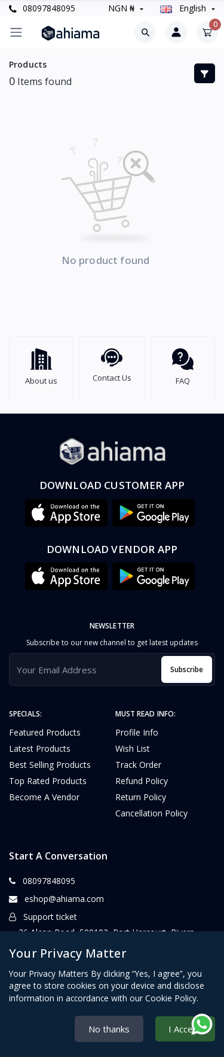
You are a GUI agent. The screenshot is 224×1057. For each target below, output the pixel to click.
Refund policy (141, 775)
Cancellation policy (151, 807)
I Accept (185, 1029)
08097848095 (42, 8)
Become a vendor (44, 791)
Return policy (140, 791)
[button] (66, 507)
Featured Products (45, 727)
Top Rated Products (48, 775)
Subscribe (186, 664)
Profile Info (136, 727)
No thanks (109, 1029)
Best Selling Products (50, 759)
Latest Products (39, 743)
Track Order (138, 759)
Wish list (132, 743)
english (184, 8)
